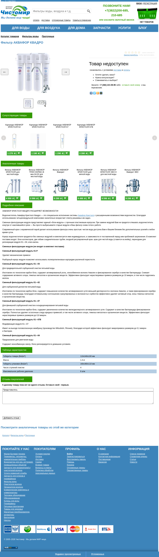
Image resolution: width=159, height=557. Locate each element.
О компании (103, 454)
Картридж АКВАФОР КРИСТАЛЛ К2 (14, 126)
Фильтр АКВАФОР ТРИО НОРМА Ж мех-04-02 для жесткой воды (37, 173)
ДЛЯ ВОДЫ (20, 28)
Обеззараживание (12, 498)
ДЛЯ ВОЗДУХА (48, 28)
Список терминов (137, 454)
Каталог (5, 435)
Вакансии (102, 462)
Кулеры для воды (11, 501)
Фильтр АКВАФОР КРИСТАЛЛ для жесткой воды (13, 172)
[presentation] (26, 410)
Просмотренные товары (77, 470)
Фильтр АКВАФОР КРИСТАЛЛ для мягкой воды (84, 172)
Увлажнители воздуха (13, 487)
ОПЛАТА (36, 20)
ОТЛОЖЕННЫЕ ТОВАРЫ (61, 20)
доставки (117, 70)
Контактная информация (109, 456)
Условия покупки (42, 454)
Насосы (7, 520)
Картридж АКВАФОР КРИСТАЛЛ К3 (38, 126)
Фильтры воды (30, 36)
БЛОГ (142, 28)
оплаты (127, 70)
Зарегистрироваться (76, 456)
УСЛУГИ (124, 28)
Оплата (38, 456)
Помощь (70, 462)
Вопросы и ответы (43, 468)
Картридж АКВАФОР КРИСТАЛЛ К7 (62, 126)
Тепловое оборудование (14, 495)
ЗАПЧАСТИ (101, 28)
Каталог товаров (10, 36)
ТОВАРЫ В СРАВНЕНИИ (82, 20)
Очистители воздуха (13, 484)
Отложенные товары (76, 468)
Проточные (48, 36)
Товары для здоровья (13, 509)
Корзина (70, 465)
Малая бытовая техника (14, 454)
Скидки (38, 462)
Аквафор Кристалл (86, 215)
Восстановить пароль (76, 459)
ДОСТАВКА (45, 20)
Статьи (133, 459)
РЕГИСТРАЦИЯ (150, 3)
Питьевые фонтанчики (14, 506)
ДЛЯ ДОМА (76, 28)
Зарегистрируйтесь (131, 55)
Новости (133, 462)
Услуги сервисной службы (15, 473)
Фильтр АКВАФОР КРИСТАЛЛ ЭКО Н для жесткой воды (108, 172)
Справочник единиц (138, 456)
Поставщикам (104, 459)
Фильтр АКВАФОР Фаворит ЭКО (132, 171)
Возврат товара (42, 465)
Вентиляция (9, 517)
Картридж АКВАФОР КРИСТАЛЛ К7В (86, 126)
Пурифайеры (9, 504)
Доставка (39, 459)
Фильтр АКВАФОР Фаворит (60, 171)
